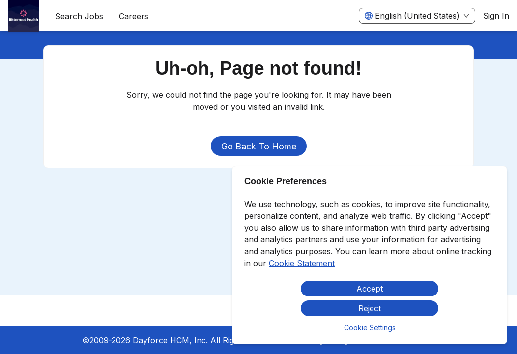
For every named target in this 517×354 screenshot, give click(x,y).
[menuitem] (23, 16)
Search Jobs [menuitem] (79, 16)
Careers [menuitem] (133, 16)
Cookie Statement (302, 263)
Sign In (496, 16)
